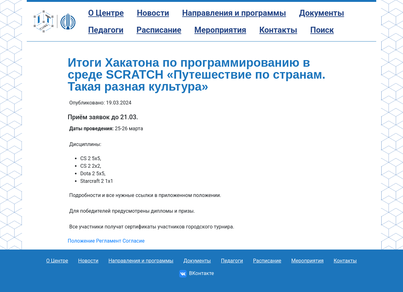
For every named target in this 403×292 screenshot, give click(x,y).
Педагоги (105, 30)
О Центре (106, 13)
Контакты (278, 30)
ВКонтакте (196, 273)
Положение (81, 241)
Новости (153, 13)
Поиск (322, 30)
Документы (321, 13)
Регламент (108, 241)
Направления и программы (234, 13)
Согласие (133, 241)
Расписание (159, 30)
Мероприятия (220, 30)
